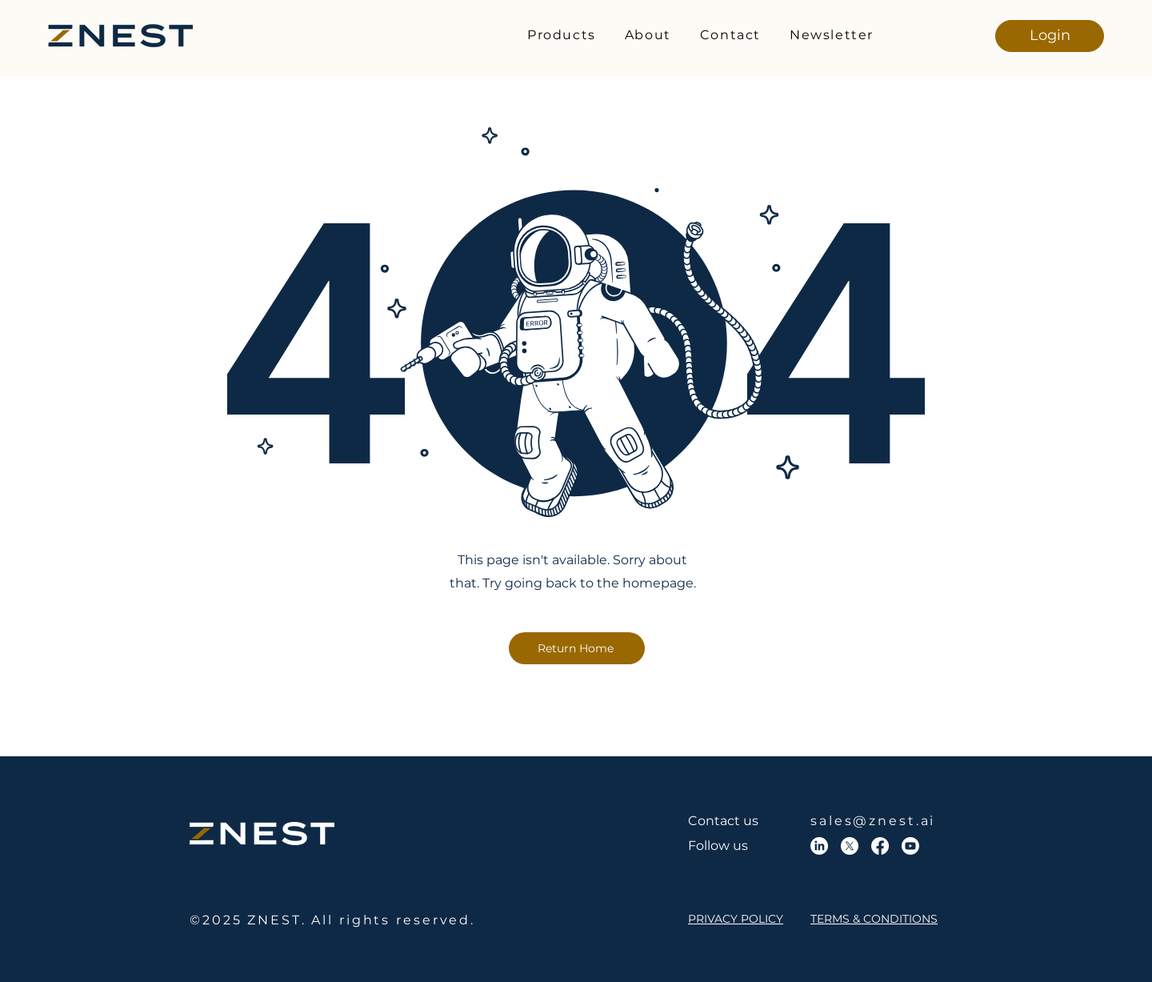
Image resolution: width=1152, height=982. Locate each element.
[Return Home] (577, 648)
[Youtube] (910, 846)
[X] (849, 846)
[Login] (1049, 36)
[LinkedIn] (819, 846)
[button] (561, 35)
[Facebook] (880, 846)
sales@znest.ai (872, 820)
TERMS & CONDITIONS (874, 919)
